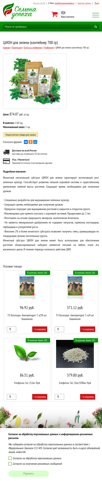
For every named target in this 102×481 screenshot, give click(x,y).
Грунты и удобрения (33, 47)
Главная (6, 47)
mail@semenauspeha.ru (64, 3)
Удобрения (49, 47)
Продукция (17, 47)
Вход (97, 3)
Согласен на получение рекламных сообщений (37, 464)
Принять (28, 473)
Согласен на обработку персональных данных (37, 458)
